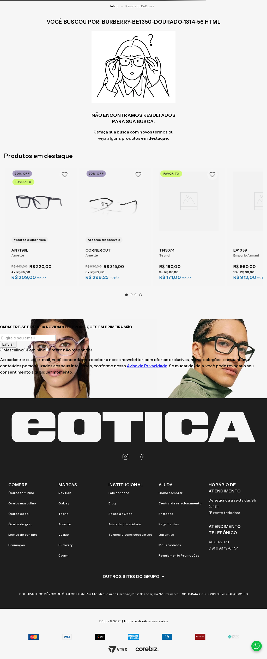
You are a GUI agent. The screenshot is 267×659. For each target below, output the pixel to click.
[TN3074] (189, 223)
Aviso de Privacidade (147, 365)
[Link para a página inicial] (114, 6)
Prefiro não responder (68, 349)
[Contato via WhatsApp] (256, 646)
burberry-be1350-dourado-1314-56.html (141, 6)
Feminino (34, 349)
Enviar (8, 344)
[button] (126, 295)
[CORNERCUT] (114, 223)
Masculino (11, 349)
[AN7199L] (41, 223)
